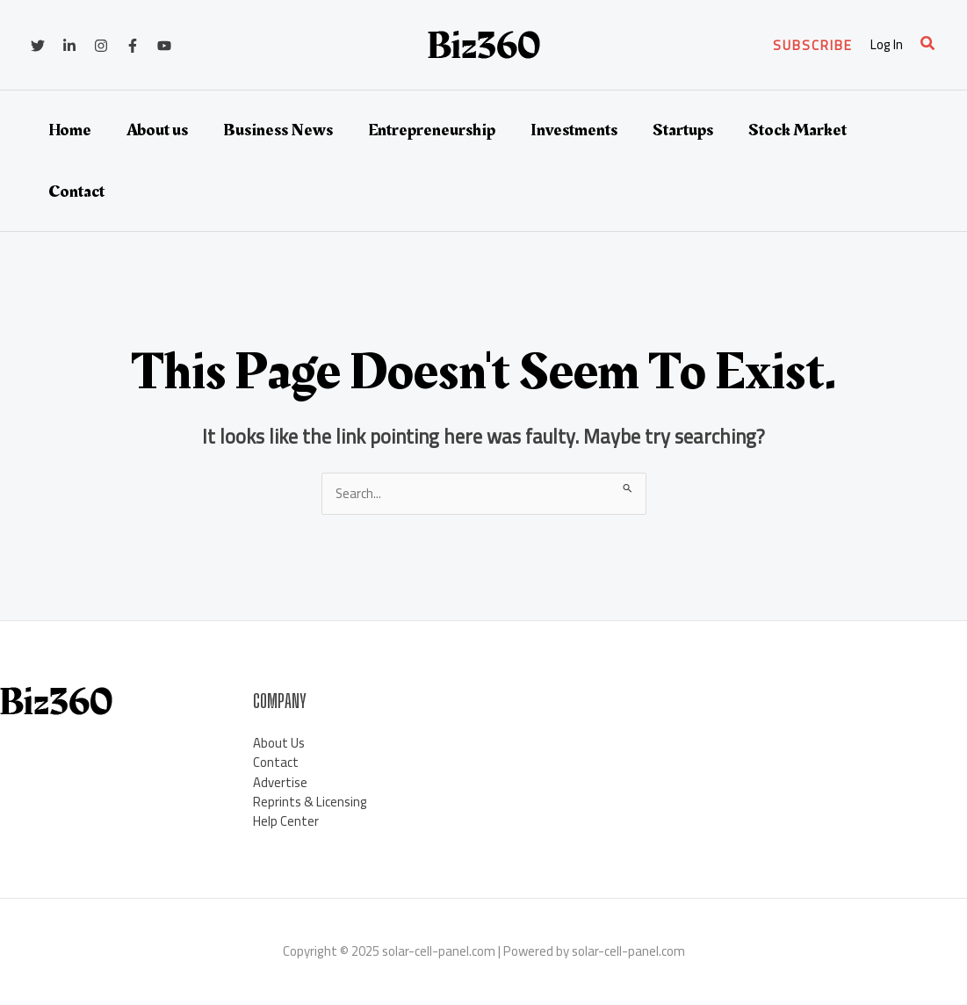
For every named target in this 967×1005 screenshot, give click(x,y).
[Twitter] (38, 46)
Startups (683, 130)
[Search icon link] (928, 45)
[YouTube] (164, 46)
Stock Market (797, 130)
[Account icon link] (886, 45)
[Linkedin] (69, 46)
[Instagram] (101, 46)
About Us (279, 743)
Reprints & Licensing (310, 802)
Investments (573, 130)
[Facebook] (133, 46)
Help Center (286, 822)
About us (157, 130)
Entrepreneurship (431, 130)
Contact (76, 191)
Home (69, 130)
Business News (278, 130)
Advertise (280, 782)
